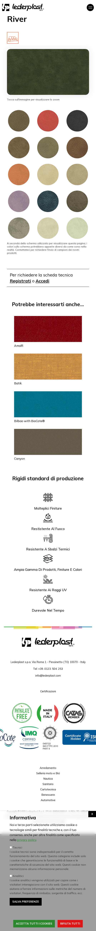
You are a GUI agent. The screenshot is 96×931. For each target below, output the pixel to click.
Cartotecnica (48, 789)
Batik (18, 383)
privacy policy (26, 870)
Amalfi (18, 345)
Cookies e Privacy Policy (18, 816)
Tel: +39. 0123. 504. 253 (48, 668)
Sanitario (48, 784)
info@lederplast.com (48, 675)
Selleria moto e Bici (48, 773)
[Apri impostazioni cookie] (92, 844)
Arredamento (48, 768)
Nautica (48, 778)
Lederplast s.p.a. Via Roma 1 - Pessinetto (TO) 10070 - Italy (48, 662)
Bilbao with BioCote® (29, 421)
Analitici (18, 906)
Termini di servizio (61, 816)
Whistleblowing (41, 816)
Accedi (42, 280)
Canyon (19, 458)
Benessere (48, 794)
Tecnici (17, 877)
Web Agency (55, 821)
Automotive (48, 800)
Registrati (20, 280)
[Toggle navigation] (90, 7)
